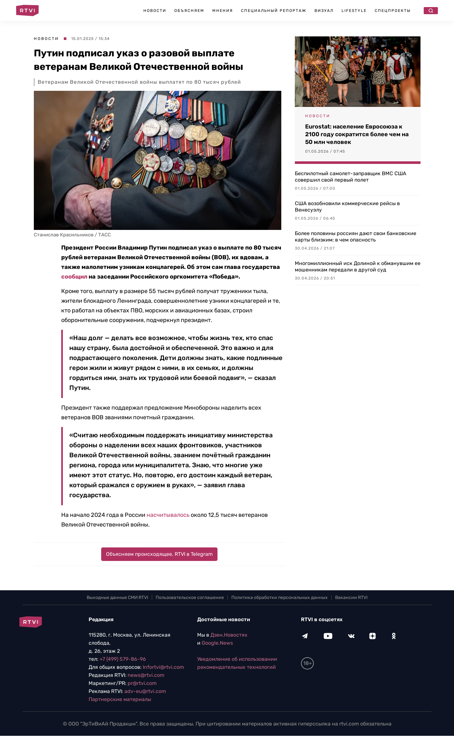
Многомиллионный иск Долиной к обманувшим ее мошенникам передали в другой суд (357, 266)
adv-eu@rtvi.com (145, 691)
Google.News (217, 643)
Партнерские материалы (120, 699)
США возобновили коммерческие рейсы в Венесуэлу (347, 206)
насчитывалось (168, 514)
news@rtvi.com (146, 675)
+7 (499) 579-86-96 (123, 659)
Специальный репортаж (273, 10)
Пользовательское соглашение (190, 597)
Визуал (323, 10)
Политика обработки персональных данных (279, 597)
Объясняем (189, 10)
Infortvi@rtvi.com (163, 667)
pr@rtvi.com (142, 683)
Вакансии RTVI (351, 597)
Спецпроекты (393, 10)
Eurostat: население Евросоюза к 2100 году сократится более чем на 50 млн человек (357, 134)
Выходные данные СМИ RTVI (117, 597)
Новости (154, 10)
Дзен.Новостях (228, 635)
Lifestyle (354, 10)
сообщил (74, 276)
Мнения (222, 10)
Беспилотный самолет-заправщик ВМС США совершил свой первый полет (350, 176)
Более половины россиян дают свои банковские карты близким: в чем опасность (355, 236)
